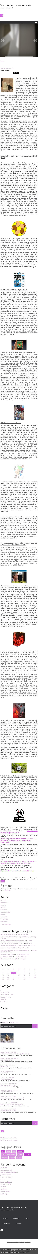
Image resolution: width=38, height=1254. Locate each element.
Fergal (2, 1179)
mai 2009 (3, 914)
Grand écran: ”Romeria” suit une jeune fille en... (14, 937)
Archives (18, 1223)
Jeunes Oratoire (23, 934)
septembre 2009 (5, 912)
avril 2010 (3, 907)
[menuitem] (5, 1218)
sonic (13, 1151)
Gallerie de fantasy (6, 1177)
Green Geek (4, 1073)
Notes (27, 1218)
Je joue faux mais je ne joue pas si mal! (12, 1098)
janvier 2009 (4, 922)
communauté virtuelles (9, 1154)
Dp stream (3, 1189)
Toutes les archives (5, 924)
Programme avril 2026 (7, 954)
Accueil (5, 1218)
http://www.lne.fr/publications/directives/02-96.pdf (17, 871)
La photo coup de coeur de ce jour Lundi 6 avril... (15, 950)
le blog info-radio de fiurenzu (9, 1172)
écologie (3, 879)
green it (12, 879)
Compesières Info (23, 948)
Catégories (6, 1223)
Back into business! (6, 1060)
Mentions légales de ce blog (25, 1242)
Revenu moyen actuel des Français (11, 945)
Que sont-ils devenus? (7, 1092)
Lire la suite (7, 890)
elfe (3, 1151)
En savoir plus (23, 1252)
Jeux (1, 990)
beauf (8, 879)
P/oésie (29, 941)
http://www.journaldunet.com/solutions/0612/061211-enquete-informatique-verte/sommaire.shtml (18, 862)
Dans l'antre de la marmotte (15, 5)
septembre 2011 (5, 902)
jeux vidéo (4, 1157)
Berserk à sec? (4, 1066)
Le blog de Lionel (5, 1184)
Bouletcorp (3, 1168)
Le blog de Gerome (6, 1182)
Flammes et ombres (6, 956)
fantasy (27, 1154)
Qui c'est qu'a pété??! (6, 1079)
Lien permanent (6, 878)
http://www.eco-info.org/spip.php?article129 (19, 832)
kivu (29, 879)
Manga (19, 1157)
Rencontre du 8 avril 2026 (8, 934)
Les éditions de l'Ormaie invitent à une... (12, 941)
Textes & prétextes (20, 956)
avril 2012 (3, 900)
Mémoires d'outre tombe (8, 1085)
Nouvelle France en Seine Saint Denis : (12, 943)
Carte (4, 1008)
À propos (16, 1218)
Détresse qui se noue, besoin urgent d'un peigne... (15, 1054)
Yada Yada (3, 1002)
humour (20, 1154)
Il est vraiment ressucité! (7, 948)
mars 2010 (3, 910)
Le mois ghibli (4, 992)
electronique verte (21, 879)
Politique (3, 999)
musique (12, 1157)
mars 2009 (3, 917)
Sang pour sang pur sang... (8, 1110)
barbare (20, 1151)
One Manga (4, 1194)
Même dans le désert (6, 959)
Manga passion (5, 1191)
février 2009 (4, 919)
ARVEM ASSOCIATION (22, 954)
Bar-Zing (29, 943)
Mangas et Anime (5, 997)
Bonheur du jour (21, 959)
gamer (32, 879)
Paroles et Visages (30, 945)
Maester (3, 1187)
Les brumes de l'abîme (7, 995)
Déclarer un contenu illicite (13, 1242)
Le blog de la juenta (6, 1170)
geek (8, 1151)
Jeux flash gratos (5, 1175)
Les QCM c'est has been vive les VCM (11, 1104)
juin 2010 (3, 905)
